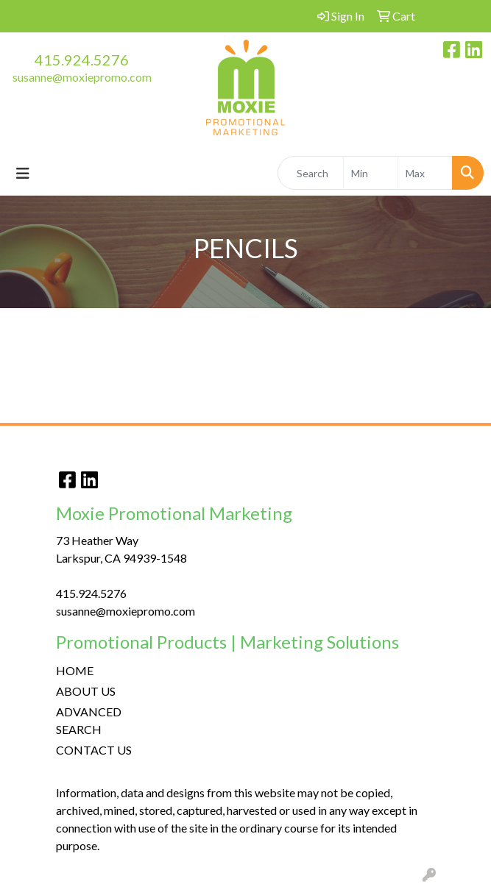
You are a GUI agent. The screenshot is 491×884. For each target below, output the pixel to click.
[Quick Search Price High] (425, 173)
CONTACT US (94, 750)
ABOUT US (86, 691)
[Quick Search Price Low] (370, 173)
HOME (74, 670)
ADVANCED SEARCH (88, 720)
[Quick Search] (311, 173)
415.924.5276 (82, 59)
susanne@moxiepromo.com (82, 77)
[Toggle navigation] (22, 173)
